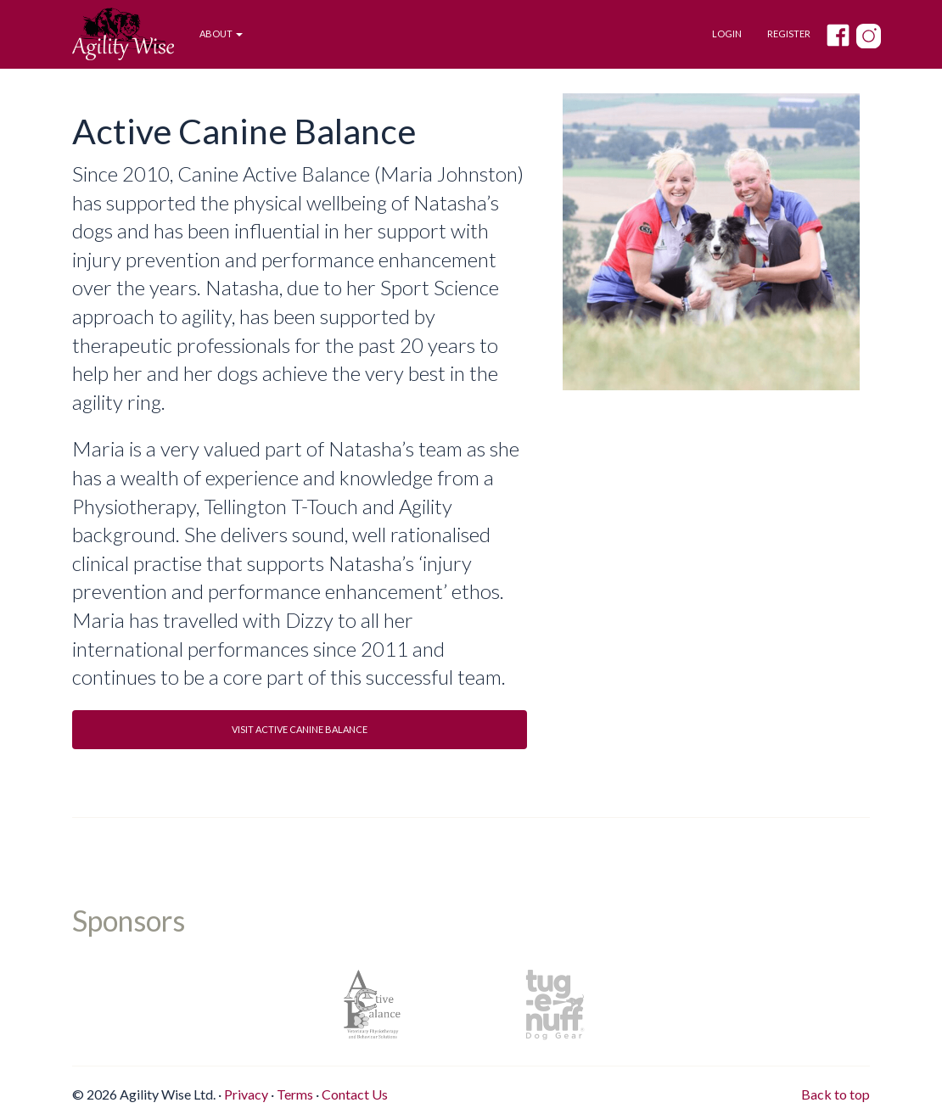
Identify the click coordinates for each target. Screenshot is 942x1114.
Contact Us (355, 1094)
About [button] (221, 33)
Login (727, 33)
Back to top (835, 1094)
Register (788, 33)
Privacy (246, 1094)
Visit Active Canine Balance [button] (299, 729)
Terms (295, 1094)
